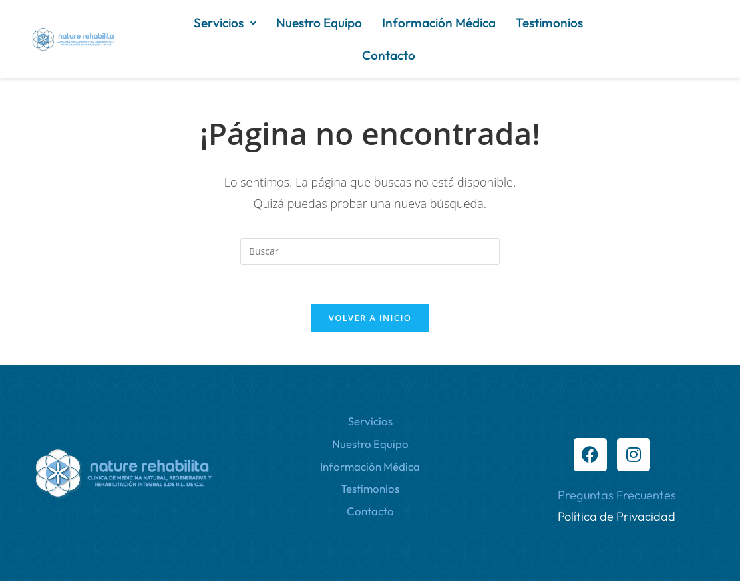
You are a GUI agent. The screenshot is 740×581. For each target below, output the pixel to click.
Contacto (388, 55)
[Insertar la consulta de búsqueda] (370, 251)
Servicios (225, 23)
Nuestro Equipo (319, 23)
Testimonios (549, 23)
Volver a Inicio (370, 318)
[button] (225, 23)
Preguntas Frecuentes (617, 495)
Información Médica (439, 23)
